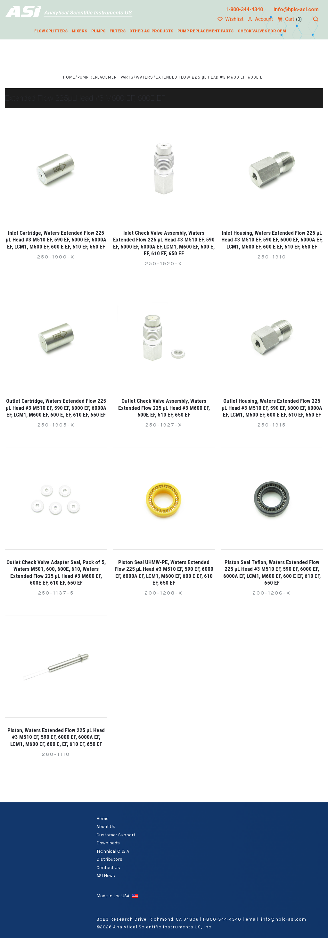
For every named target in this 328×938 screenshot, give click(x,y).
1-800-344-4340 (222, 919)
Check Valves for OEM (262, 31)
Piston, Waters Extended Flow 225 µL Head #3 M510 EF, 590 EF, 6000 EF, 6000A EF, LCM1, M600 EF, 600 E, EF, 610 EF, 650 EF (56, 737)
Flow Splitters (51, 31)
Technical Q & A (112, 851)
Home (102, 818)
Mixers (79, 31)
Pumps (98, 31)
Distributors (109, 859)
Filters (118, 31)
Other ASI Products (151, 31)
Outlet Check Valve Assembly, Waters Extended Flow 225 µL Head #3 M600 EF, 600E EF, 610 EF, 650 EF (164, 408)
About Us (105, 826)
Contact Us (108, 867)
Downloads (108, 843)
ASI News (105, 875)
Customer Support (115, 835)
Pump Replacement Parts (205, 31)
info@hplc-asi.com (283, 919)
